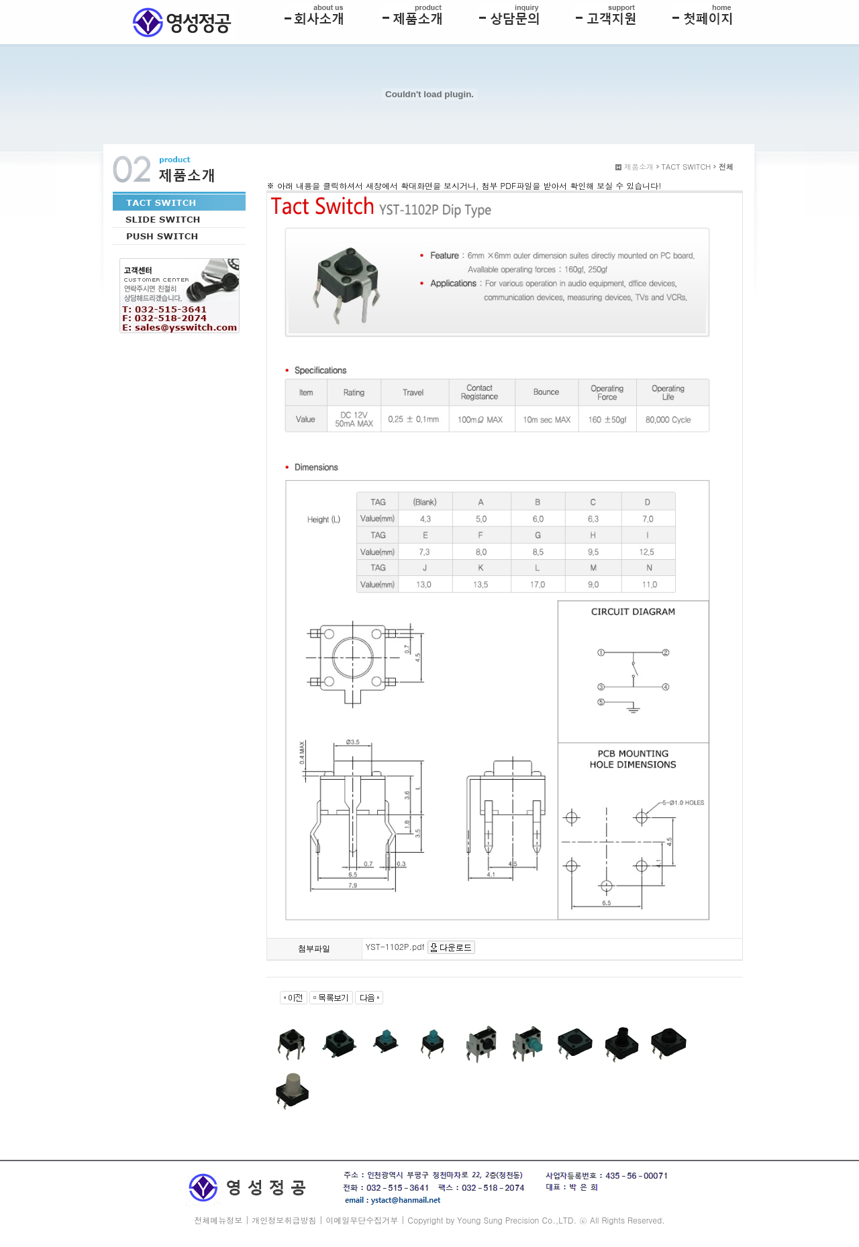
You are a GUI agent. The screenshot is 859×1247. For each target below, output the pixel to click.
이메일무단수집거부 (361, 1220)
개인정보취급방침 (284, 1220)
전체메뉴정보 (218, 1220)
